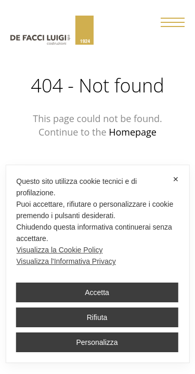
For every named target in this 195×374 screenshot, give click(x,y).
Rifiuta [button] (97, 317)
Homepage (133, 132)
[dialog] (97, 264)
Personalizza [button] (97, 342)
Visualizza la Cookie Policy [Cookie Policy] (59, 250)
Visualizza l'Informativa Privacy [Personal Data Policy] (65, 261)
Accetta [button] (97, 292)
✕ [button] (176, 179)
